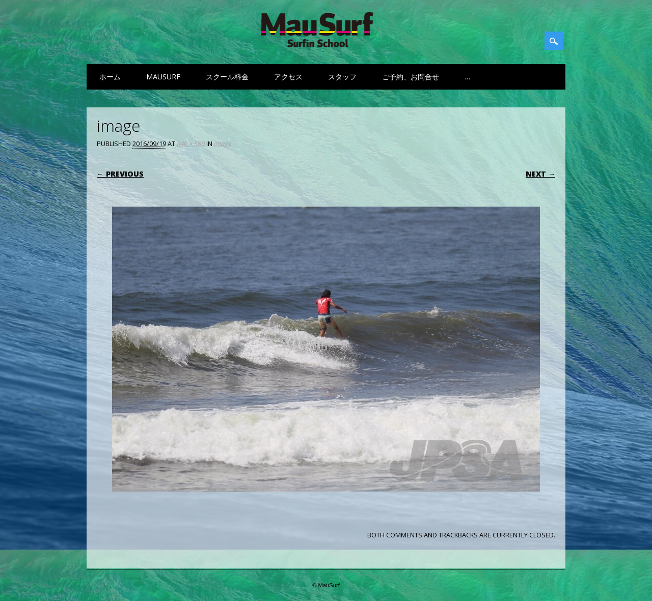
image (222, 143)
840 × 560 (191, 143)
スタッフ (342, 76)
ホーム (110, 76)
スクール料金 (227, 76)
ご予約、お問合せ (410, 76)
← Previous (120, 174)
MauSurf (163, 76)
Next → (540, 174)
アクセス (288, 76)
